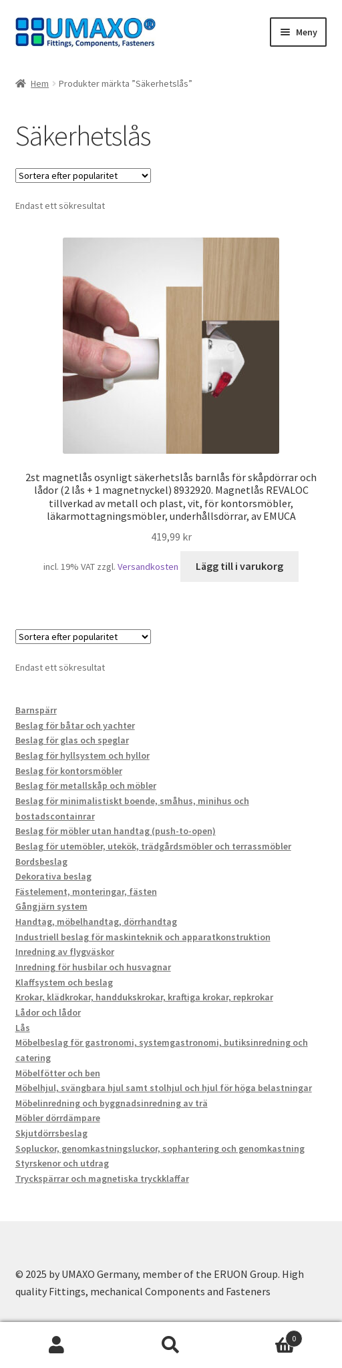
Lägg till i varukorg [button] (239, 566)
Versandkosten (148, 567)
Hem (40, 83)
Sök (171, 1345)
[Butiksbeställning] (83, 175)
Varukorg (265, 1335)
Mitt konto (57, 1345)
